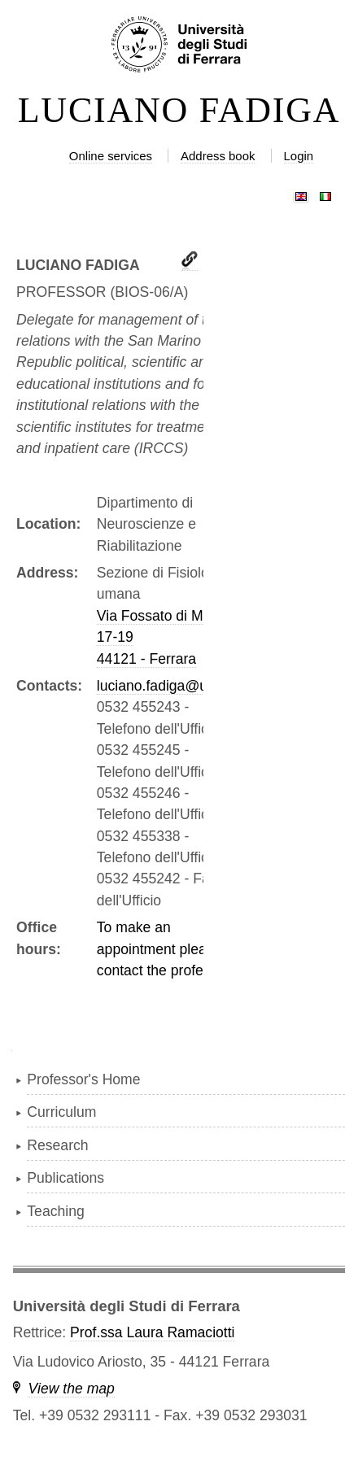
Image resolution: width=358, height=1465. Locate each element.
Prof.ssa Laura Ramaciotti (152, 1332)
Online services (110, 156)
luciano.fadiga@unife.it (169, 686)
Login (299, 156)
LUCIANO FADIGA (179, 110)
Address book (218, 156)
